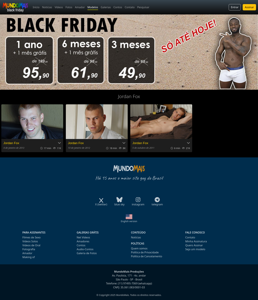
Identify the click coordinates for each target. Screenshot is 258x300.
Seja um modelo (195, 249)
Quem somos (139, 248)
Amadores (83, 241)
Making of (28, 257)
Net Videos (83, 237)
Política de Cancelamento (146, 256)
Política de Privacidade (145, 252)
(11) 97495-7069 (128, 283)
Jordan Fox (11, 143)
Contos (117, 7)
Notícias (47, 7)
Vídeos (59, 7)
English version (129, 221)
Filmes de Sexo (31, 237)
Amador (80, 7)
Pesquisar (143, 7)
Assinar (249, 7)
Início (36, 7)
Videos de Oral (31, 245)
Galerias (106, 7)
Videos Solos (30, 241)
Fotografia (28, 249)
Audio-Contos (85, 249)
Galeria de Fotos (87, 253)
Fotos (68, 7)
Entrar (234, 7)
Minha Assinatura (196, 241)
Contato (130, 7)
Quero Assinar (194, 245)
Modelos (92, 7)
